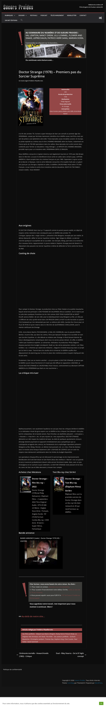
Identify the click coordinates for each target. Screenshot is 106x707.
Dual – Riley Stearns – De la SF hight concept (71, 654)
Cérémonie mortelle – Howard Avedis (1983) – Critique (32, 654)
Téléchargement (57, 15)
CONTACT (83, 15)
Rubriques (9, 15)
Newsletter (71, 15)
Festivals (33, 15)
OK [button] (101, 703)
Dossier (22, 15)
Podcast (44, 15)
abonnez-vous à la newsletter (59, 587)
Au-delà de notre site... (33, 616)
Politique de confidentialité (12, 669)
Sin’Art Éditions (11, 20)
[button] (14, 15)
